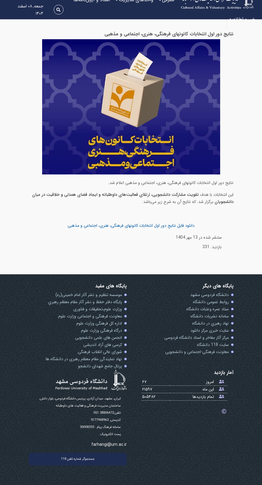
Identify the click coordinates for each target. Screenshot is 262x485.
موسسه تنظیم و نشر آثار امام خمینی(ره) (88, 295)
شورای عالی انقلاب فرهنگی (100, 352)
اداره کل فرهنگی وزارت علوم (99, 323)
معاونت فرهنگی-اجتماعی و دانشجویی (197, 352)
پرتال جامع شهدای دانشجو (100, 366)
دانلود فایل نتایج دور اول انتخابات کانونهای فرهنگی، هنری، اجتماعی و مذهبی (131, 225)
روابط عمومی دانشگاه (211, 302)
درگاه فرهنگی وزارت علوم (101, 330)
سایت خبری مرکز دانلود (209, 330)
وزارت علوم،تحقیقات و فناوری (97, 309)
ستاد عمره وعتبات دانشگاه (207, 309)
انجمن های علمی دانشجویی (98, 337)
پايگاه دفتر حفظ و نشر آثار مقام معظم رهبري (85, 302)
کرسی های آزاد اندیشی (102, 344)
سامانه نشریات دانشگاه (209, 316)
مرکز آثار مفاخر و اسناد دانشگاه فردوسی (196, 337)
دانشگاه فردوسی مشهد (209, 295)
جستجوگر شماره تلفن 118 (78, 459)
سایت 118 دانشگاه (213, 344)
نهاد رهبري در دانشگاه (210, 323)
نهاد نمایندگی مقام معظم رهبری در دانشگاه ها (84, 359)
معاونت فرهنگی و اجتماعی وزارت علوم (90, 316)
